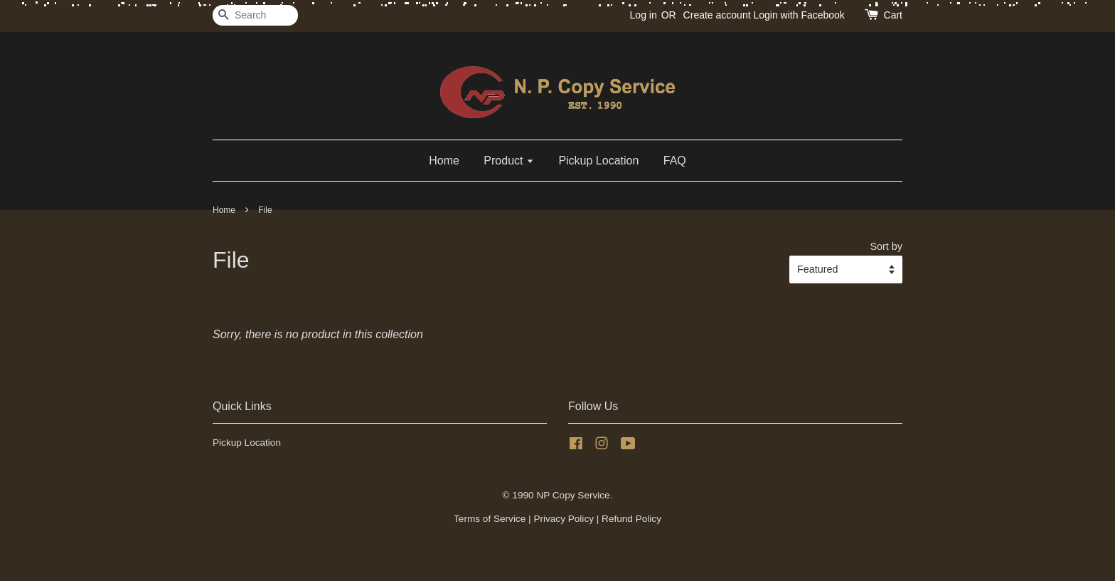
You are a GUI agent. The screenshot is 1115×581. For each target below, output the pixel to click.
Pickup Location (598, 161)
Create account (717, 15)
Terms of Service (490, 518)
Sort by (886, 246)
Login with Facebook (798, 15)
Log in (643, 15)
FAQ (674, 161)
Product (509, 161)
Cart (893, 15)
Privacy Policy (563, 518)
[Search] (255, 15)
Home (444, 161)
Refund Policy (631, 518)
